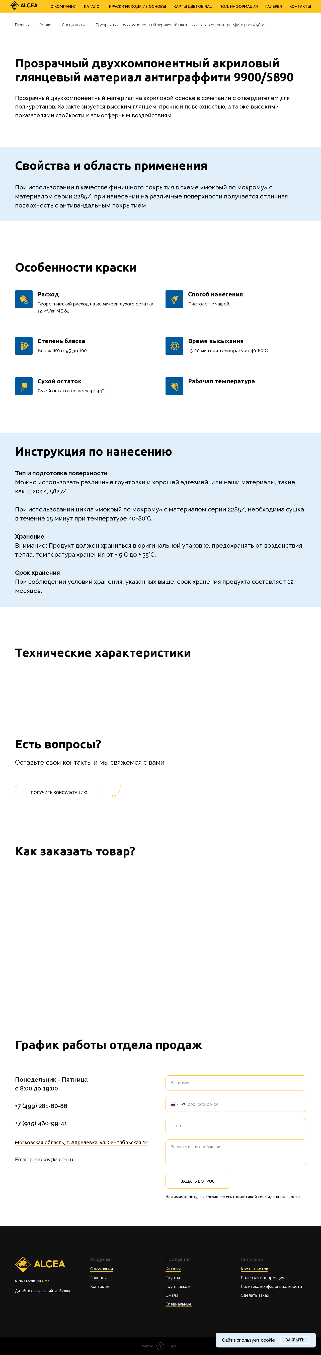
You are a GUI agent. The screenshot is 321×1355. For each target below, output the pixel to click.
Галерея (273, 6)
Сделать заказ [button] (255, 1295)
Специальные (74, 25)
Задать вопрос (198, 1181)
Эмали (172, 1295)
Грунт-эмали (178, 1286)
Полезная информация (262, 1277)
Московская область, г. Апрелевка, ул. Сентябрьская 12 (81, 1142)
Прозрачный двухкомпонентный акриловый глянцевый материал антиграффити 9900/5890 (180, 25)
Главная (22, 25)
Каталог (46, 25)
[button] (59, 792)
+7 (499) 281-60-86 (41, 1106)
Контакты (300, 6)
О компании (101, 1269)
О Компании (63, 6)
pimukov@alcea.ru (51, 1160)
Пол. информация (238, 6)
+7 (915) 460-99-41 (41, 1123)
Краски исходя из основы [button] (137, 6)
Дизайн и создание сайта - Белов (42, 1291)
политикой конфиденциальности (268, 1196)
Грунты (173, 1277)
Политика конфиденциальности (271, 1286)
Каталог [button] (93, 6)
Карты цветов (254, 1269)
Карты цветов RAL (193, 6)
